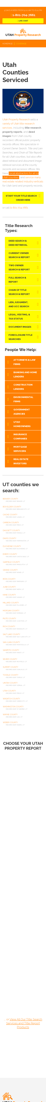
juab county (9, 587)
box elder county (12, 507)
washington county (13, 707)
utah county (9, 691)
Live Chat (23, 21)
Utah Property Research (16, 119)
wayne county (10, 714)
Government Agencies (21, 411)
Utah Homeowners (22, 424)
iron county (9, 579)
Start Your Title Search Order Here (21, 197)
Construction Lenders (23, 386)
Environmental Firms (23, 399)
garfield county (11, 562)
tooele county (10, 675)
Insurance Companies (20, 436)
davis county (9, 538)
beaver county (10, 499)
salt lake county (11, 634)
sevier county (10, 659)
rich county (9, 626)
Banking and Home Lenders (25, 374)
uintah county (10, 683)
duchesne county (12, 546)
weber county (10, 722)
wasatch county (11, 699)
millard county (11, 603)
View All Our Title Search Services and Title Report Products (24, 1023)
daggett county (11, 530)
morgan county (11, 611)
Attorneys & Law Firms (24, 362)
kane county (9, 595)
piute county (9, 618)
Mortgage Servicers (20, 448)
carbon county (11, 522)
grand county (10, 570)
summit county (10, 667)
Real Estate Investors (20, 461)
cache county (10, 515)
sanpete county (11, 650)
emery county (10, 554)
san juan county (11, 642)
